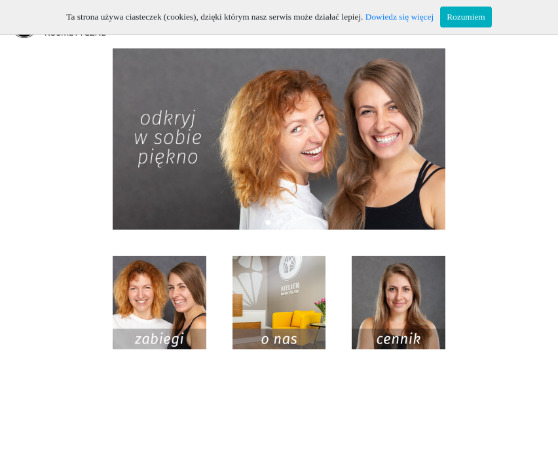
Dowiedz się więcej (399, 17)
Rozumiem (466, 17)
